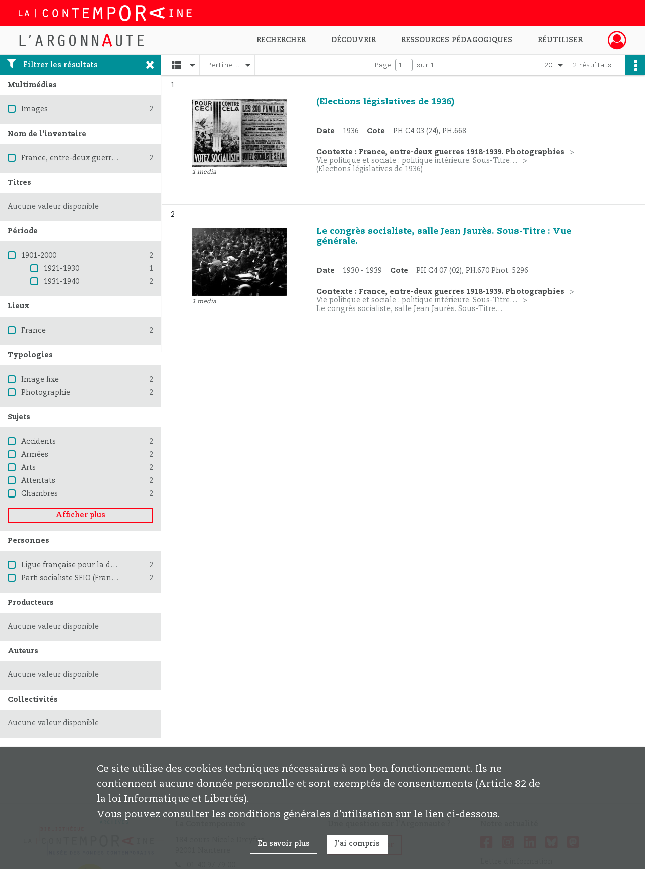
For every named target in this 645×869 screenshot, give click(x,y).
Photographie (45, 392)
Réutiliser (560, 40)
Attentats (38, 480)
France (33, 330)
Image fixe (40, 379)
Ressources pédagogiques (456, 40)
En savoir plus (283, 843)
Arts (28, 467)
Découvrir (353, 40)
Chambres (39, 494)
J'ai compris (357, 843)
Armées (34, 454)
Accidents (38, 441)
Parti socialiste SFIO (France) (71, 578)
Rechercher (281, 40)
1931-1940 (61, 281)
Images (34, 109)
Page (382, 65)
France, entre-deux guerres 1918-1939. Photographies (116, 158)
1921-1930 (61, 268)
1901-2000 (38, 255)
